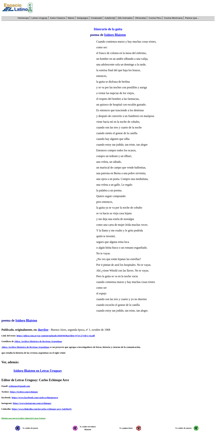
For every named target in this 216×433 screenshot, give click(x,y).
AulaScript (110, 18)
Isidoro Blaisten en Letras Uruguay (38, 371)
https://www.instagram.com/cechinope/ (32, 403)
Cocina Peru (155, 18)
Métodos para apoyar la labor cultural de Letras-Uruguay (23, 418)
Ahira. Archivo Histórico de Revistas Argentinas (38, 341)
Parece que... (192, 18)
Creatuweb (96, 18)
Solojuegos (82, 18)
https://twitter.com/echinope (24, 391)
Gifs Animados (125, 18)
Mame (71, 18)
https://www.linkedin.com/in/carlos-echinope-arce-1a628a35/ (42, 409)
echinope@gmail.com (19, 386)
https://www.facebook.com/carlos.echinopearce (35, 397)
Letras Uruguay (39, 18)
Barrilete (43, 329)
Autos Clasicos (57, 18)
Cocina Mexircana (173, 18)
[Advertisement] (125, 8)
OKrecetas (140, 18)
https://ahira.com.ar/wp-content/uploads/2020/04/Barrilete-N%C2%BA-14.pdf (56, 335)
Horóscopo (23, 18)
